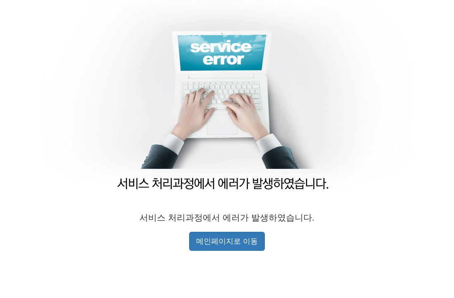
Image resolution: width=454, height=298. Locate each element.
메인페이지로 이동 (227, 241)
